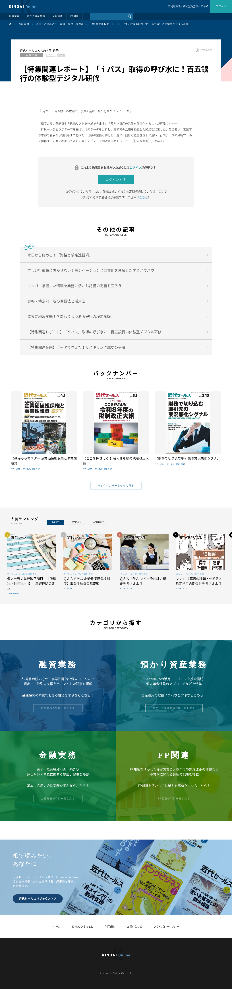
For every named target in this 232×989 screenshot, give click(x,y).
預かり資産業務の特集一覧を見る (174, 708)
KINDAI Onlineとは (83, 926)
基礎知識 (61, 55)
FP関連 (74, 16)
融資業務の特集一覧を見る (58, 708)
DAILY (55, 522)
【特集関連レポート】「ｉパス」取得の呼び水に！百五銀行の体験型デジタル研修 (139, 24)
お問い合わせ (134, 926)
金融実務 (57, 16)
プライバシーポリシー (166, 926)
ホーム (57, 926)
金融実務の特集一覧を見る (58, 798)
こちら (143, 197)
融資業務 (14, 16)
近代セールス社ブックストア (38, 898)
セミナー (50, 55)
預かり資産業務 (36, 16)
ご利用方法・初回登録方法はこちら (188, 6)
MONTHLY (98, 522)
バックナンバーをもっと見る (116, 485)
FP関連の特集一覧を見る (174, 798)
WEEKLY (76, 522)
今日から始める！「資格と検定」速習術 (60, 24)
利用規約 (110, 926)
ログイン (221, 6)
